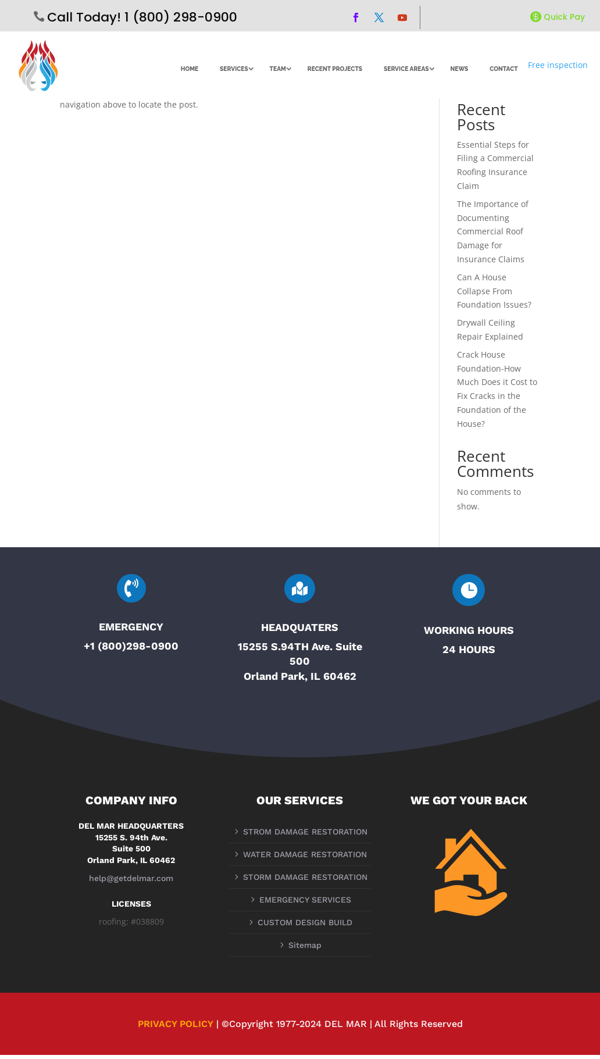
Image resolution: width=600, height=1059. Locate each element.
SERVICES (234, 68)
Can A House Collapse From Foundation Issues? (494, 294)
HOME (190, 68)
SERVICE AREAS (406, 68)
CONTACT (504, 68)
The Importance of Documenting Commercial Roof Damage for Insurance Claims (492, 235)
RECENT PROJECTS (335, 68)
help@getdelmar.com (131, 881)
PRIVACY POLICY (175, 1027)
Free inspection (558, 64)
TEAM (278, 68)
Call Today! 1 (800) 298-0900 (142, 17)
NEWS (459, 68)
